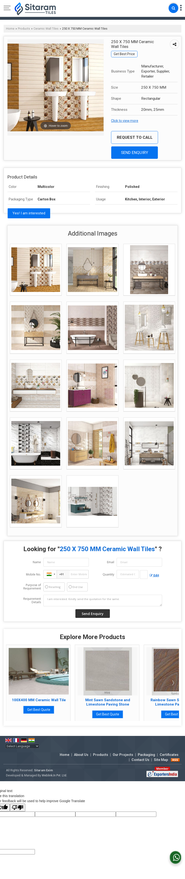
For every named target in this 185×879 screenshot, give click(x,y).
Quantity (108, 574)
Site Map (161, 760)
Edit (154, 575)
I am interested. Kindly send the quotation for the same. (102, 600)
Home (10, 28)
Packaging (146, 755)
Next (173, 683)
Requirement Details (32, 600)
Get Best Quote (66, 710)
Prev (12, 683)
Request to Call (134, 137)
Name (37, 562)
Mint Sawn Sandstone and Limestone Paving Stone (134, 702)
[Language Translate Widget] (22, 746)
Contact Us (140, 760)
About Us (81, 755)
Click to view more (124, 121)
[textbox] (144, 574)
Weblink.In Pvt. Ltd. (54, 775)
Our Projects (123, 755)
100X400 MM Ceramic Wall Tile (66, 700)
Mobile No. (33, 574)
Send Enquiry (134, 152)
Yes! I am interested (29, 213)
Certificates (169, 755)
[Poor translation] (17, 808)
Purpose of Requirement (32, 586)
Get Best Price (124, 54)
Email (110, 562)
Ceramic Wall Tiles (46, 28)
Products (24, 28)
